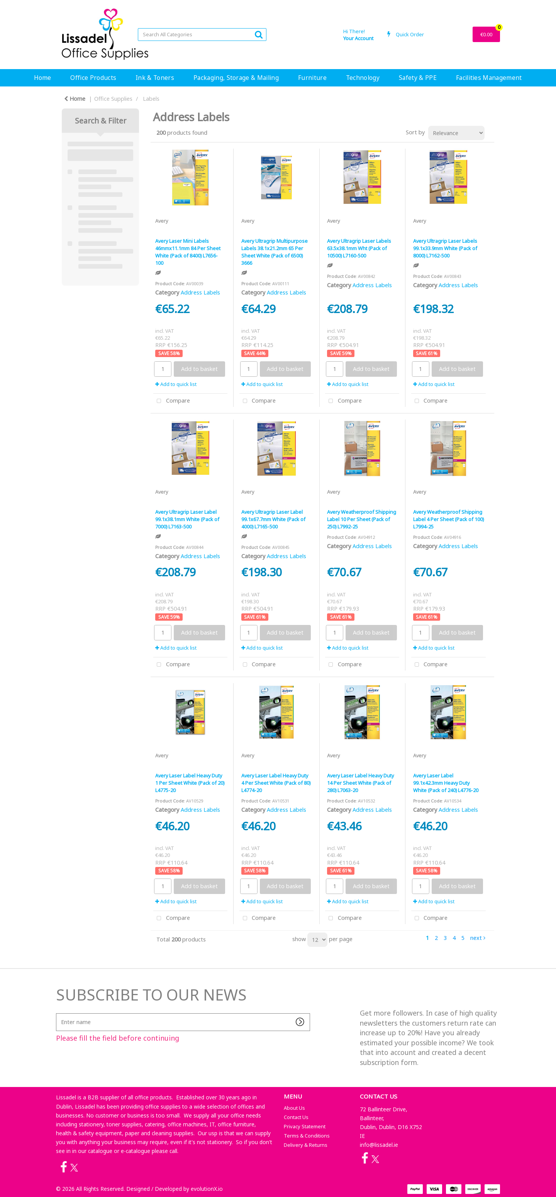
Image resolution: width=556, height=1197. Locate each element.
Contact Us (296, 1117)
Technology (363, 77)
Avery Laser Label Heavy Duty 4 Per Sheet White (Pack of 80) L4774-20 (275, 783)
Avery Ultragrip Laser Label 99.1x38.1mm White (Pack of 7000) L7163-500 (187, 519)
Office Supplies (113, 98)
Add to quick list (176, 384)
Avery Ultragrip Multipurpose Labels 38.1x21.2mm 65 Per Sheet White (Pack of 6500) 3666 (274, 252)
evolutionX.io (207, 1188)
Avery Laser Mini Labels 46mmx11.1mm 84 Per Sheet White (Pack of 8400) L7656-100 (187, 252)
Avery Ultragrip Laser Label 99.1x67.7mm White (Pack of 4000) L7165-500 (273, 519)
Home (42, 77)
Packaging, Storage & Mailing (236, 77)
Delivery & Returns (305, 1144)
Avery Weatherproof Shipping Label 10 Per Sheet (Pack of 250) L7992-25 (361, 519)
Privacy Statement (304, 1126)
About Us (294, 1107)
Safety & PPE (418, 77)
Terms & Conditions (307, 1135)
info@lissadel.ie (379, 1144)
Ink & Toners (155, 77)
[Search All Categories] (202, 34)
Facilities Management (489, 77)
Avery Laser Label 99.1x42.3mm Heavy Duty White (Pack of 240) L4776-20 (445, 783)
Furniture (312, 77)
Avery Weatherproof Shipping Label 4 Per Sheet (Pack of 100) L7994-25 (448, 519)
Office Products (93, 77)
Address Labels (200, 292)
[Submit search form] (259, 34)
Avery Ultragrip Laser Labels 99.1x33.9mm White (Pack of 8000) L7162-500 (445, 248)
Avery (161, 220)
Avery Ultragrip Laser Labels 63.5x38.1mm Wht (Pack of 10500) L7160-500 (359, 248)
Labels (151, 98)
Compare (171, 401)
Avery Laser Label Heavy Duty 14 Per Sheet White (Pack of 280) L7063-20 (360, 783)
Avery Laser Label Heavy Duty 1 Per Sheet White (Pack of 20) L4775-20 (189, 783)
